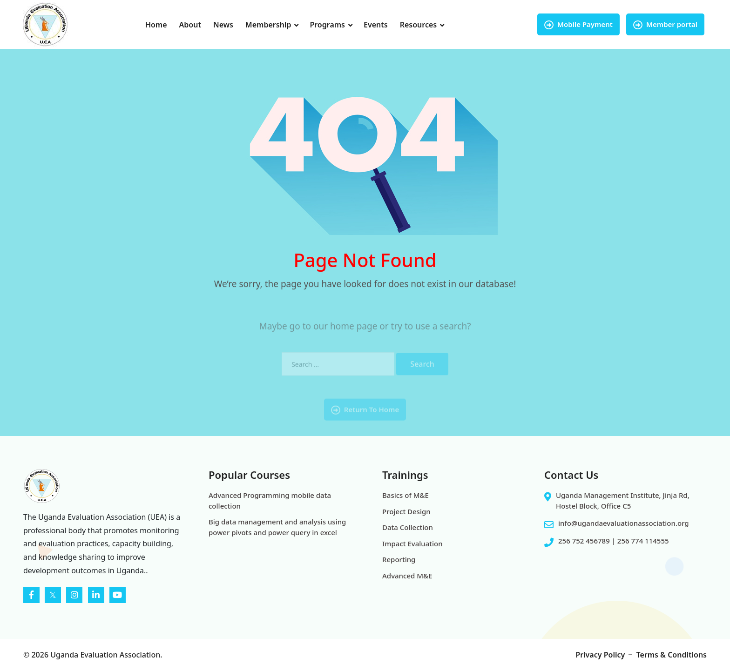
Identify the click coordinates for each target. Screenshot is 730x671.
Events (376, 25)
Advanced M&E (407, 575)
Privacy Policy (600, 655)
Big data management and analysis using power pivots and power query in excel (277, 527)
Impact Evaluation (412, 543)
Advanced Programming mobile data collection (270, 500)
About (190, 25)
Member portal (665, 24)
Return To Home (365, 418)
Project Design (406, 511)
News (223, 25)
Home (156, 25)
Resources (418, 25)
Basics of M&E (405, 495)
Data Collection (407, 527)
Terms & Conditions (671, 655)
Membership (268, 25)
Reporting (398, 559)
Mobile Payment (578, 24)
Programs (327, 25)
